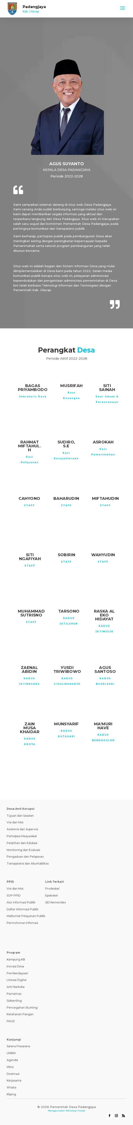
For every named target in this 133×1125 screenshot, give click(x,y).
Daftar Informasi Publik (22, 909)
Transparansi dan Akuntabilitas (28, 863)
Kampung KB (16, 959)
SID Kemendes (55, 902)
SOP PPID (14, 895)
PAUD (11, 1021)
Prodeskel (52, 888)
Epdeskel (51, 895)
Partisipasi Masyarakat (22, 836)
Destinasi (13, 1074)
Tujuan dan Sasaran (20, 815)
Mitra (10, 1067)
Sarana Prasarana (18, 1046)
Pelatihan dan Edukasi (22, 843)
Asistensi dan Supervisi (22, 829)
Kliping (11, 1094)
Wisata (11, 1087)
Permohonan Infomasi (22, 923)
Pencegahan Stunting (22, 1007)
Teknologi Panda (75, 1110)
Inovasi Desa (15, 966)
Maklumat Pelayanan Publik (26, 916)
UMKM (11, 1053)
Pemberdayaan (17, 973)
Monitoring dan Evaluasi (23, 850)
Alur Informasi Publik (21, 902)
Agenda (12, 1060)
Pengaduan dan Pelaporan (25, 856)
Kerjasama (14, 1080)
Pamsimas (14, 993)
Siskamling (14, 1000)
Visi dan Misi (15, 822)
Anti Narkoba (16, 987)
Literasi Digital (16, 980)
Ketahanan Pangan (20, 1014)
